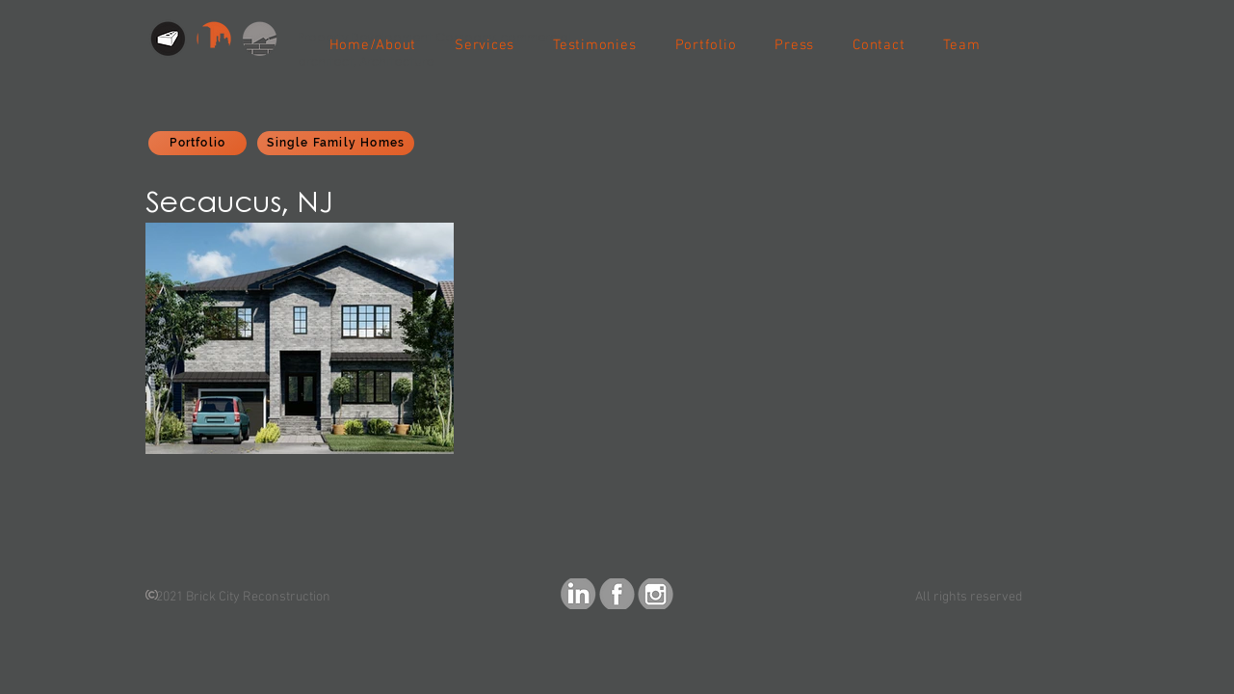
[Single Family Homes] (335, 143)
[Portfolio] (197, 143)
